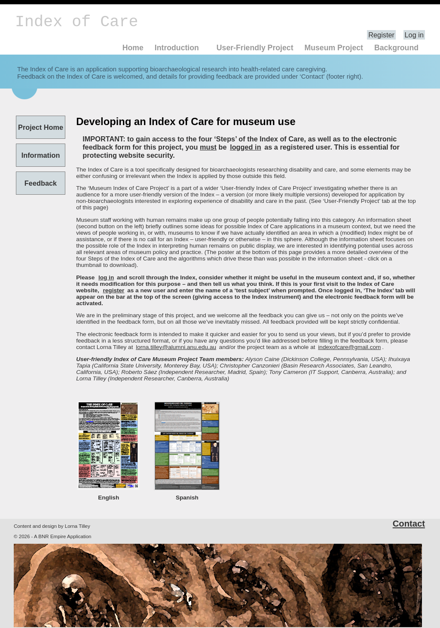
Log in (414, 35)
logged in (245, 147)
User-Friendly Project (255, 47)
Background (396, 47)
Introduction (177, 47)
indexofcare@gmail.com (349, 347)
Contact (409, 523)
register (114, 290)
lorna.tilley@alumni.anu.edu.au (176, 347)
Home (133, 47)
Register (381, 35)
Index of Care (76, 22)
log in (106, 277)
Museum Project (333, 47)
